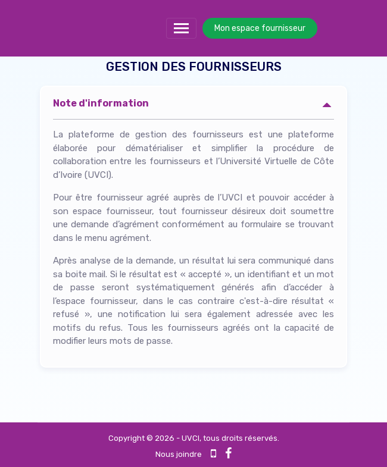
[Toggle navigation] (181, 28)
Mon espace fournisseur (259, 28)
